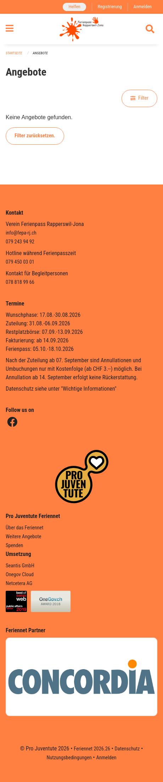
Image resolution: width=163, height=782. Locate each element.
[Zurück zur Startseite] (81, 29)
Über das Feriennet (24, 528)
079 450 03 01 (20, 262)
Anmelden (143, 6)
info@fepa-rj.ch (21, 233)
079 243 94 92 (20, 242)
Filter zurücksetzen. (35, 136)
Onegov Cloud (20, 575)
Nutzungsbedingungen (69, 758)
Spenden (14, 546)
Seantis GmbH (20, 566)
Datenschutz (127, 749)
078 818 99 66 (20, 282)
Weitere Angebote (23, 537)
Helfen (74, 6)
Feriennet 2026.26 (92, 749)
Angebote (40, 53)
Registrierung (110, 6)
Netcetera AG (19, 583)
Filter (139, 98)
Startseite (14, 53)
